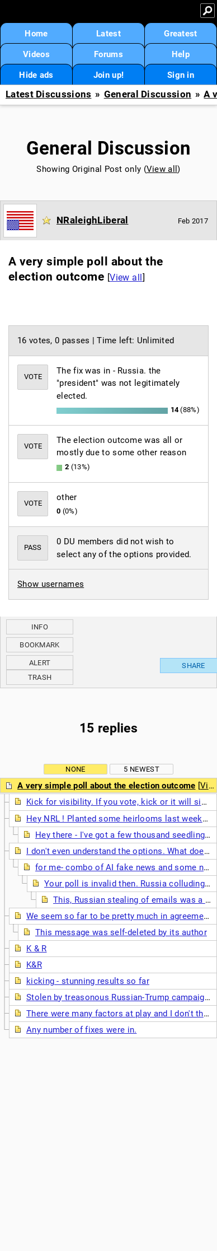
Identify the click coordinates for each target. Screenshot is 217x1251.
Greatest (180, 34)
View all (162, 169)
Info (39, 627)
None (75, 769)
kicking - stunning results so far (87, 981)
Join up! (108, 75)
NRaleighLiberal (92, 220)
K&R (34, 965)
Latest (108, 34)
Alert (40, 663)
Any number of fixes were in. (81, 1030)
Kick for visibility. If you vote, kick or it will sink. (119, 802)
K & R (36, 949)
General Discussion (147, 94)
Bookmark (39, 645)
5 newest (141, 769)
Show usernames (50, 584)
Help (181, 54)
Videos (36, 54)
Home (36, 34)
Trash (40, 677)
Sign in (180, 75)
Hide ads (36, 75)
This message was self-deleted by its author (121, 932)
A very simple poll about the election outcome (106, 786)
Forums (108, 54)
